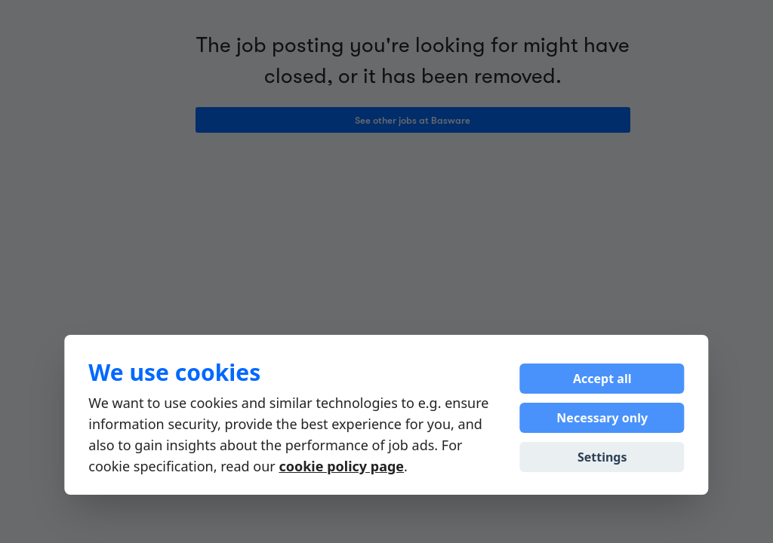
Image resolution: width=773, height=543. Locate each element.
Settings (602, 457)
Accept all (602, 378)
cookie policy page (341, 466)
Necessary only (602, 418)
